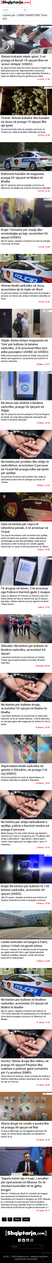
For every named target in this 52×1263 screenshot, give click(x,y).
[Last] (26, 1219)
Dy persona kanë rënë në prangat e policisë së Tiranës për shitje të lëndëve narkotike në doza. (23, 130)
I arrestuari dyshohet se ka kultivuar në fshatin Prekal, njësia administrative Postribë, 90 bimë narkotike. (23, 660)
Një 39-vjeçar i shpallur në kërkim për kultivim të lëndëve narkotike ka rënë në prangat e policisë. (24, 898)
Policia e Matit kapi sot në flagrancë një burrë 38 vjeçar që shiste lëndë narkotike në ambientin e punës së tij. (23, 1134)
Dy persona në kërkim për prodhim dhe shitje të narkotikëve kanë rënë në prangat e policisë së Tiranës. (23, 480)
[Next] (17, 1219)
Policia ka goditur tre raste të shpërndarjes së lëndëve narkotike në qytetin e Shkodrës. (22, 778)
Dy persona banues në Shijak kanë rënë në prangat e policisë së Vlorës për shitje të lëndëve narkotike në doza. (25, 296)
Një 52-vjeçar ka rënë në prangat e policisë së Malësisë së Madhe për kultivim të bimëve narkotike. (26, 186)
